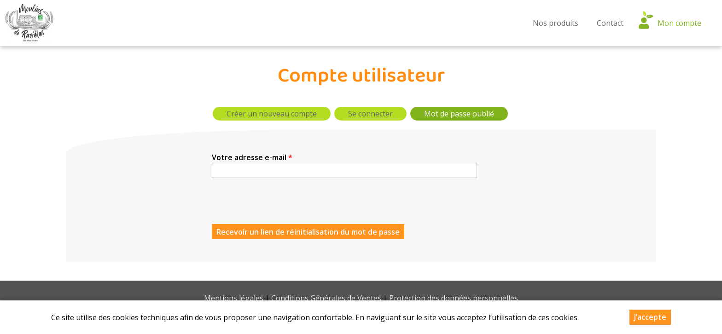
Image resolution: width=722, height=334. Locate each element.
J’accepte (650, 317)
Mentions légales (233, 298)
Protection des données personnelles (453, 298)
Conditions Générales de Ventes (326, 298)
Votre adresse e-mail (252, 157)
